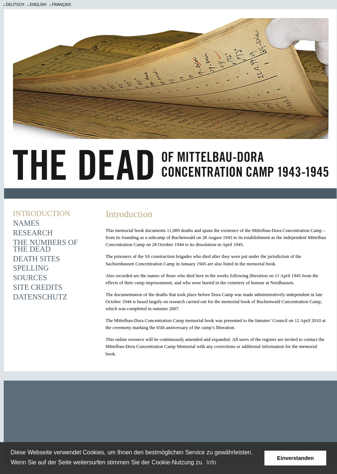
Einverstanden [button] (295, 458)
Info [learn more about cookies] (211, 462)
